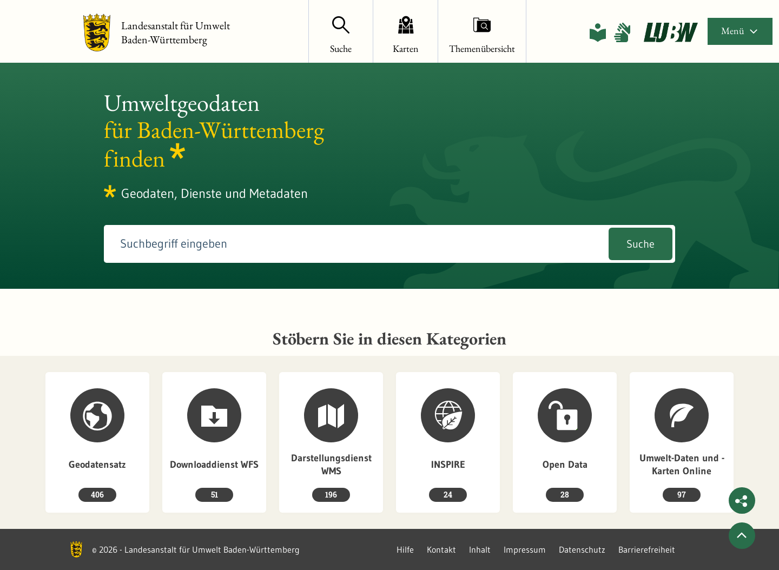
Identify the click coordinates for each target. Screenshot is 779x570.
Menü (740, 30)
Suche (640, 243)
